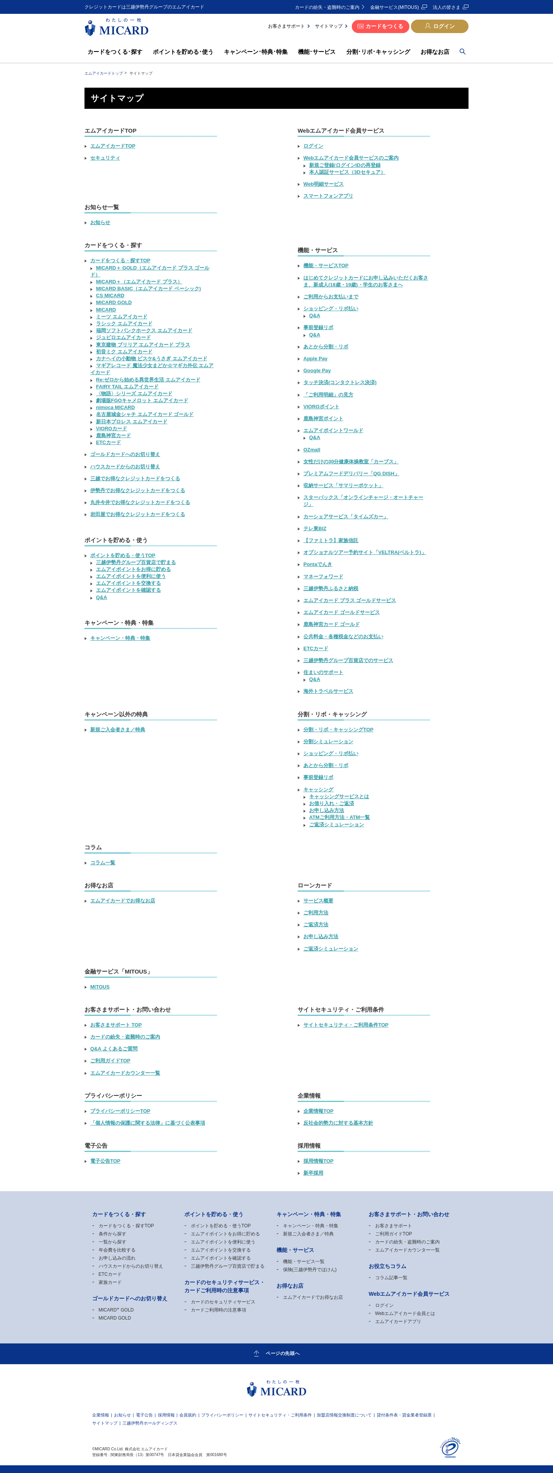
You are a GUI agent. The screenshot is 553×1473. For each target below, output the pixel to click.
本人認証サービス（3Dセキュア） (347, 172)
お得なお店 (435, 51)
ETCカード (108, 442)
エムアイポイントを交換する (128, 583)
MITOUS (99, 987)
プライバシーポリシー (222, 1415)
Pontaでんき (317, 564)
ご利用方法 (315, 912)
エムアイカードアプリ (398, 1321)
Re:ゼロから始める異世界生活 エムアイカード (148, 380)
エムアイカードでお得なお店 (122, 901)
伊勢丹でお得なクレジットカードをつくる (137, 490)
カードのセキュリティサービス (223, 1302)
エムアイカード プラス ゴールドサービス (349, 600)
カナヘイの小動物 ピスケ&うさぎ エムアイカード (151, 358)
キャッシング (318, 789)
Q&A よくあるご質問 (113, 1049)
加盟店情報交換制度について (344, 1415)
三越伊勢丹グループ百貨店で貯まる (136, 562)
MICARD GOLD (114, 302)
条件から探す (112, 1234)
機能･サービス (317, 51)
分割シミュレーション (328, 741)
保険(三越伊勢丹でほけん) (310, 1269)
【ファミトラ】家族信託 (330, 540)
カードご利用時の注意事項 (218, 1310)
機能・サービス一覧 (304, 1261)
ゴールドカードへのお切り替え (125, 454)
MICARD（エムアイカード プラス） (139, 282)
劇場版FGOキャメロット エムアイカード (142, 400)
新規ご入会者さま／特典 (117, 729)
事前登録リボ (318, 327)
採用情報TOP (318, 1161)
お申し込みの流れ (117, 1258)
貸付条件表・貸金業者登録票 (404, 1415)
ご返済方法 (315, 924)
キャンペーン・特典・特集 (120, 638)
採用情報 (166, 1415)
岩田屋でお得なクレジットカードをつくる (137, 514)
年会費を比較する (117, 1250)
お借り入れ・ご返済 (331, 803)
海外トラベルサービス (328, 691)
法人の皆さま (446, 7)
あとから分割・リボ (325, 347)
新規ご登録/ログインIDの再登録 (345, 165)
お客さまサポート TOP (116, 1025)
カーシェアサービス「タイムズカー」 (345, 516)
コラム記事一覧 (391, 1277)
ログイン (444, 26)
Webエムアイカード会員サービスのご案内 (351, 158)
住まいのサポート (323, 672)
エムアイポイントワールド (333, 430)
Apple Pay (315, 358)
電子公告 (144, 1415)
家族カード (110, 1282)
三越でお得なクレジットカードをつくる (135, 478)
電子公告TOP (105, 1161)
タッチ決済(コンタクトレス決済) (340, 382)
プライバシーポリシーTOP (120, 1111)
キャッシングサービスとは (339, 796)
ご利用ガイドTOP (110, 1061)
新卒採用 (313, 1173)
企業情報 (100, 1415)
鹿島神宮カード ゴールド (331, 624)
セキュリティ (105, 158)
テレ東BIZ (314, 528)
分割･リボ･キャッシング (378, 51)
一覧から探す (112, 1242)
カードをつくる (384, 26)
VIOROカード (111, 428)
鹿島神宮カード (113, 435)
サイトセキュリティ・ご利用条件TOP (346, 1025)
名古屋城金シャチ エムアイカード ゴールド (145, 414)
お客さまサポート (286, 26)
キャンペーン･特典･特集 (256, 51)
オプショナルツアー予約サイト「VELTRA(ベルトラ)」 (364, 552)
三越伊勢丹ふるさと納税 (330, 588)
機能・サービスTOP (326, 265)
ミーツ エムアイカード (121, 317)
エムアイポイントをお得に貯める (133, 569)
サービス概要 (318, 901)
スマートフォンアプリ (328, 196)
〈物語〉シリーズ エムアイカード (134, 393)
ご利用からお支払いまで (330, 297)
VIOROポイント (321, 406)
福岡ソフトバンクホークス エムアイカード (144, 330)
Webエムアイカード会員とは (405, 1313)
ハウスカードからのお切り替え (125, 466)
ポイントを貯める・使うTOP (123, 555)
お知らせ (100, 222)
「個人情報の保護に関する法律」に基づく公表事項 (147, 1123)
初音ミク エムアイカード (124, 352)
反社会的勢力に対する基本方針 (338, 1123)
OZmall (311, 450)
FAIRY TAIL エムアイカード (127, 386)
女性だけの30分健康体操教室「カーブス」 (351, 461)
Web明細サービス (323, 184)
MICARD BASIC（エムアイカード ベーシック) (148, 288)
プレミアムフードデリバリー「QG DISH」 (351, 473)
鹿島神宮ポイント (323, 418)
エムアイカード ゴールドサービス (341, 612)
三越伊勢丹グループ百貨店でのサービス (348, 660)
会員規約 (187, 1415)
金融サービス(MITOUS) (394, 7)
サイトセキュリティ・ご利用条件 (280, 1415)
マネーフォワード (323, 576)
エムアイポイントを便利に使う (131, 576)
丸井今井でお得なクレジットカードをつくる (140, 502)
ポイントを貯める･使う (183, 51)
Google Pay (317, 370)
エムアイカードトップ (103, 73)
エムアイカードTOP (113, 146)
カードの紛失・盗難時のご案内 (327, 7)
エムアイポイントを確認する (128, 590)
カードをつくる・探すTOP (120, 260)
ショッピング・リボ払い (330, 308)
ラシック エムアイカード (124, 323)
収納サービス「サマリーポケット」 (343, 485)
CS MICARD (110, 295)
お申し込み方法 (326, 810)
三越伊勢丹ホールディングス (150, 1423)
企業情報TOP (318, 1111)
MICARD (106, 310)
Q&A (101, 597)
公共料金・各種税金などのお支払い (343, 636)
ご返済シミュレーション (336, 824)
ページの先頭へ (283, 1353)
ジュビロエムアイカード (123, 337)
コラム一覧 (102, 862)
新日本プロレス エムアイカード (131, 421)
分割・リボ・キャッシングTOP (338, 729)
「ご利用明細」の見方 (328, 395)
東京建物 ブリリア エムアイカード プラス (143, 345)
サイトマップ (329, 26)
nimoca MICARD (115, 407)
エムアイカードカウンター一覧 (125, 1073)
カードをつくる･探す (115, 51)
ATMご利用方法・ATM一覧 (339, 817)
